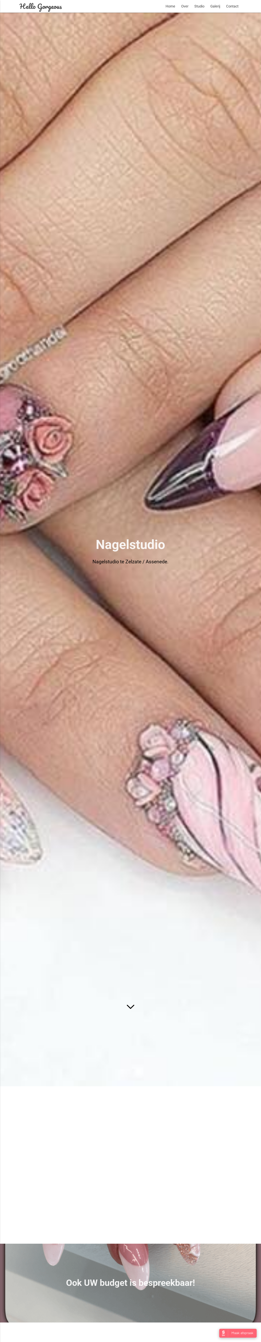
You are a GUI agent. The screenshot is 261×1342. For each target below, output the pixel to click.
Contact (232, 6)
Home (170, 6)
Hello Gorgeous (41, 6)
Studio (199, 6)
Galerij (215, 6)
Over (184, 6)
